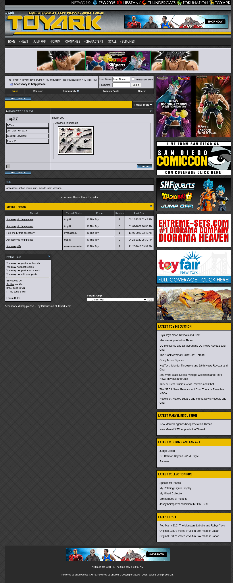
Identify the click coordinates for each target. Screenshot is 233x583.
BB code (11, 280)
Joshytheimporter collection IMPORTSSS (184, 504)
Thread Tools (141, 104)
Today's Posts (111, 91)
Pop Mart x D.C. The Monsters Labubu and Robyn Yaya (192, 525)
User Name (106, 79)
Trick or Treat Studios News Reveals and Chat (187, 384)
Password (105, 85)
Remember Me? (142, 79)
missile (42, 188)
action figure (25, 188)
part (49, 188)
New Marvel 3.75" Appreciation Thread (182, 429)
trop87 (12, 118)
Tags (8, 181)
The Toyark (13, 79)
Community (71, 91)
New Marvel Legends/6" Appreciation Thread (186, 424)
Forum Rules (13, 298)
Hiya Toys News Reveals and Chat (180, 335)
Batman (164, 461)
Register (38, 91)
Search (142, 91)
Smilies (10, 284)
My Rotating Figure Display (175, 488)
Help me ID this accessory (20, 233)
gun (35, 188)
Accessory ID (13, 246)
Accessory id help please (19, 219)
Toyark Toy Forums (32, 79)
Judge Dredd (167, 450)
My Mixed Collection (171, 493)
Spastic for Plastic (170, 482)
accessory (11, 188)
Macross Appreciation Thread (177, 340)
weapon (57, 188)
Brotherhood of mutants (173, 498)
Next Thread (89, 197)
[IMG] (9, 288)
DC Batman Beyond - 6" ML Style (179, 456)
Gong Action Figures (172, 360)
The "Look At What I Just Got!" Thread (182, 355)
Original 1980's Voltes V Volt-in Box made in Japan (189, 530)
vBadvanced (82, 574)
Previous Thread (72, 197)
